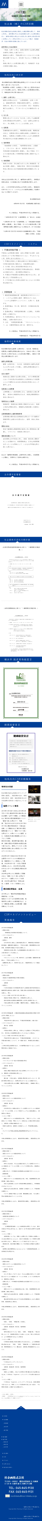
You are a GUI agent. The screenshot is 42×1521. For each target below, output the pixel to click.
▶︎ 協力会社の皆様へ (7, 1467)
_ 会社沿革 (5, 1426)
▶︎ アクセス (5, 1460)
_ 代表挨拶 (5, 1423)
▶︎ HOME (4, 1416)
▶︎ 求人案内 (5, 1453)
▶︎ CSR (4, 1456)
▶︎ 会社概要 (5, 1419)
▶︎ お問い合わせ (6, 1463)
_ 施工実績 (5, 1430)
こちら (21, 1396)
